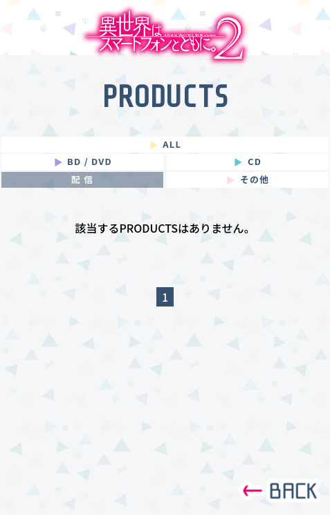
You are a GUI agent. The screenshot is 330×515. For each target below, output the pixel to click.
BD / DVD (81, 161)
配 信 (82, 179)
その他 (246, 179)
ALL (163, 144)
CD (246, 161)
